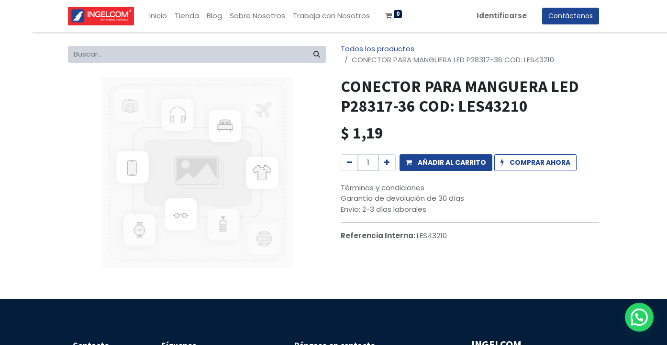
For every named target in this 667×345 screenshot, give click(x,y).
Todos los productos (377, 49)
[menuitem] (158, 16)
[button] (446, 162)
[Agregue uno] (387, 162)
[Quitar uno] (349, 162)
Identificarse (502, 16)
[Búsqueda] (316, 54)
